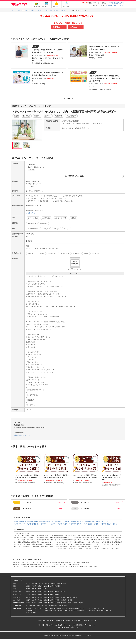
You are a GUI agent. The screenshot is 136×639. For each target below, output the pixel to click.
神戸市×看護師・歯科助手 (110, 524)
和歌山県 (57, 586)
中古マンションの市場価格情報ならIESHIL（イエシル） (80, 625)
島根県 (34, 597)
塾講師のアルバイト (32, 608)
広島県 (45, 597)
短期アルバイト (98, 608)
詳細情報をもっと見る (76, 176)
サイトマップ (95, 620)
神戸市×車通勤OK (64, 524)
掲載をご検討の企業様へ (117, 3)
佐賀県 (34, 600)
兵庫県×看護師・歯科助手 (91, 524)
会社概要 (86, 620)
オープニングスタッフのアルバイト (99, 610)
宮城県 (45, 591)
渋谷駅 (28, 603)
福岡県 (28, 600)
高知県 (75, 597)
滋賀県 (45, 586)
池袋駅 (40, 603)
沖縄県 (70, 600)
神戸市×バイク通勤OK (48, 524)
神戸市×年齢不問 (19, 524)
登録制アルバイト (74, 608)
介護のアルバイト (63, 610)
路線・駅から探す (42, 605)
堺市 (69, 603)
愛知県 (28, 589)
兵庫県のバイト (59, 27)
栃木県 (58, 583)
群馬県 (64, 583)
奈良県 (51, 586)
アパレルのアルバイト (32, 613)
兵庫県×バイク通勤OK (62, 521)
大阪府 (28, 586)
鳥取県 (28, 597)
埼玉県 (41, 583)
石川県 (51, 594)
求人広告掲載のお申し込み (45, 620)
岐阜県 (34, 589)
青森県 (34, 591)
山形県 (57, 591)
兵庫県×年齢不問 (33, 521)
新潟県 (34, 594)
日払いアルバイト (86, 608)
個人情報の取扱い (77, 620)
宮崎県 (57, 600)
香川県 (63, 597)
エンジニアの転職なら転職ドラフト (68, 627)
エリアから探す (30, 605)
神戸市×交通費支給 (33, 524)
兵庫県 (34, 586)
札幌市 (81, 603)
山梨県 (28, 594)
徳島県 (57, 597)
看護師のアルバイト (50, 610)
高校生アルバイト (62, 608)
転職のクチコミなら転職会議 (53, 625)
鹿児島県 (63, 600)
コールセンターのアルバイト (78, 610)
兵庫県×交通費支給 (46, 521)
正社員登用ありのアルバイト (34, 610)
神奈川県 (34, 583)
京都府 (40, 586)
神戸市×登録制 (76, 524)
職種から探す (53, 605)
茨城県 (53, 583)
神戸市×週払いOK (102, 521)
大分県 (51, 600)
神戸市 (64, 603)
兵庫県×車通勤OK (77, 521)
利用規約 (67, 620)
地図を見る (30, 213)
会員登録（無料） (112, 5)
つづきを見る (68, 98)
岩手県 (40, 591)
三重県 (45, 589)
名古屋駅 (57, 603)
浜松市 (51, 603)
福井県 (57, 594)
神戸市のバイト (76, 27)
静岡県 (40, 589)
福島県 (63, 591)
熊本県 (45, 600)
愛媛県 (69, 597)
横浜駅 (45, 603)
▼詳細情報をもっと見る (22, 435)
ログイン (122, 5)
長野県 (40, 594)
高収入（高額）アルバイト (47, 608)
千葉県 (47, 583)
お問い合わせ (58, 620)
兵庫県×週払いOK (20, 521)
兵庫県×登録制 (90, 521)
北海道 (28, 591)
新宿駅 (34, 603)
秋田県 (51, 591)
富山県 (45, 594)
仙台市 (75, 603)
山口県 (51, 597)
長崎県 (40, 600)
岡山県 (40, 597)
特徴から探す (63, 605)
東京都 (28, 583)
